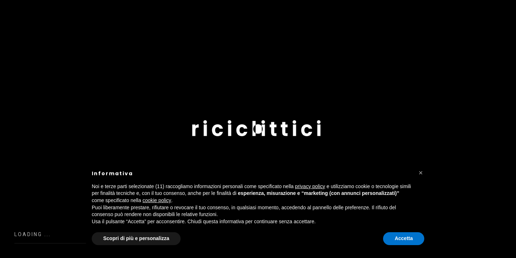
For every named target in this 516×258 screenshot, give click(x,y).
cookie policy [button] (157, 200)
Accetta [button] (404, 238)
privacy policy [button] (310, 186)
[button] (420, 172)
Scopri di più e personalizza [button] (136, 238)
